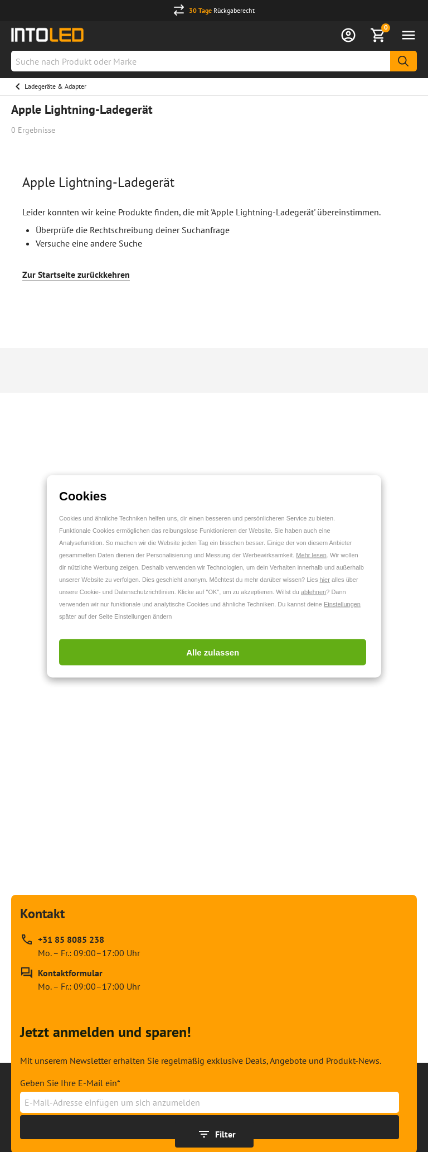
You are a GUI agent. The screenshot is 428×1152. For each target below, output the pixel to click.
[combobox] (214, 61)
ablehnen (313, 591)
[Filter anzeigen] (214, 1134)
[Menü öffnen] (408, 35)
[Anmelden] (348, 35)
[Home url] (47, 35)
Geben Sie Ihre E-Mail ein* (70, 1082)
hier (325, 579)
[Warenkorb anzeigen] (378, 35)
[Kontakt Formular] (80, 979)
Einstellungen (342, 603)
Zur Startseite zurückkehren (76, 274)
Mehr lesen (311, 554)
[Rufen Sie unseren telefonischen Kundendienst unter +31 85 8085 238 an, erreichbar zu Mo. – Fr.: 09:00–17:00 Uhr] (80, 946)
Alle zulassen (212, 652)
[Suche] (403, 61)
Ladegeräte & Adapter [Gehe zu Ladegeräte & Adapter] (55, 86)
